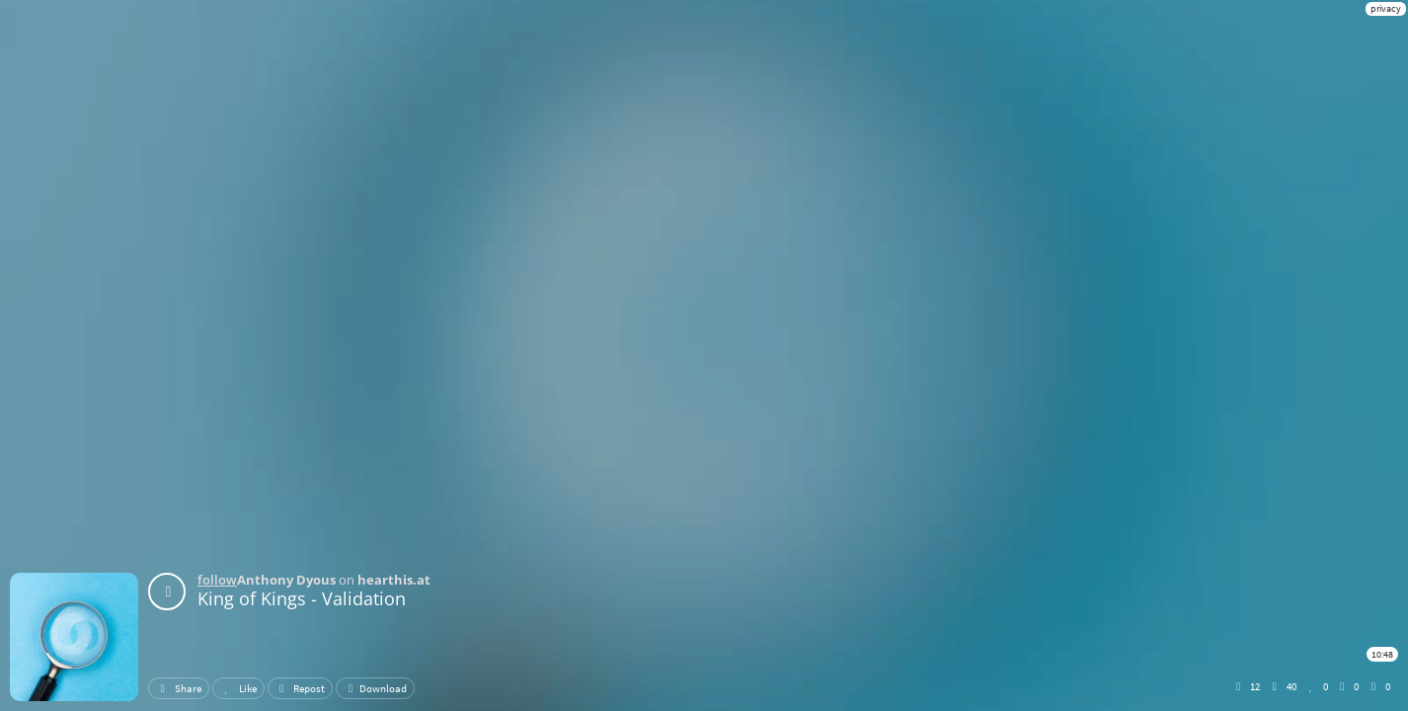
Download (375, 688)
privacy (1385, 8)
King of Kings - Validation (301, 598)
